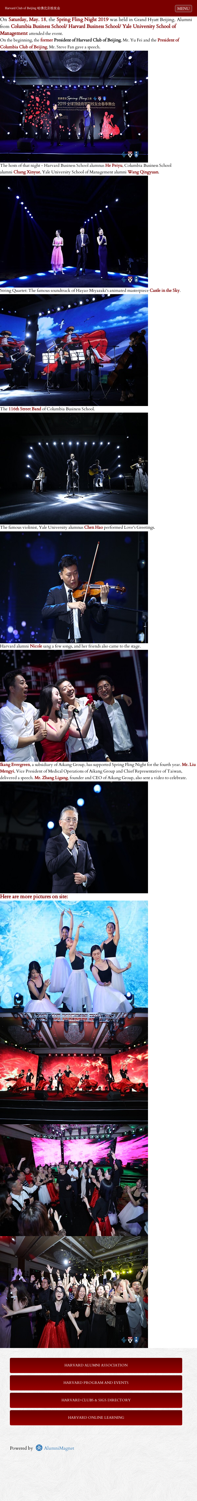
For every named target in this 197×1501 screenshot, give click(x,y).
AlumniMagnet (55, 1448)
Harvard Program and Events (96, 1382)
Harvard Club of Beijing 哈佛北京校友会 (32, 8)
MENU (184, 8)
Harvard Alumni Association (96, 1365)
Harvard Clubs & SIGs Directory (96, 1400)
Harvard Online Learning (96, 1417)
